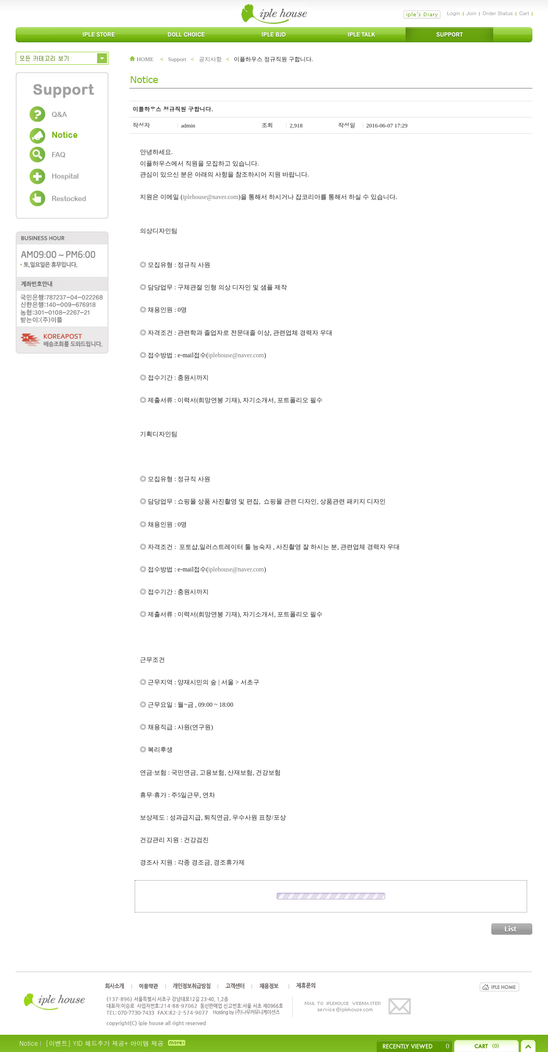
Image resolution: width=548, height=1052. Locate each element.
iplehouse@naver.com (211, 197)
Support (177, 59)
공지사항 (210, 59)
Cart (524, 13)
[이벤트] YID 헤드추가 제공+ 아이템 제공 (104, 1042)
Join (471, 13)
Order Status (498, 13)
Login (453, 13)
